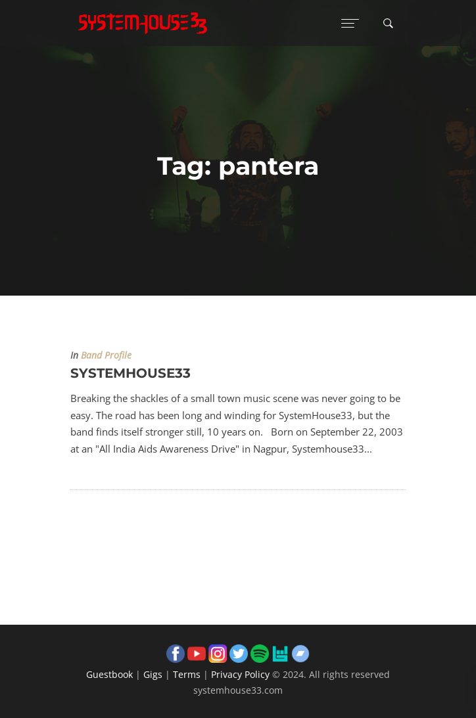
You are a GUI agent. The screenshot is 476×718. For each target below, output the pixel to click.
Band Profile (106, 355)
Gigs (152, 674)
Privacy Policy (240, 674)
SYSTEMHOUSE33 (130, 373)
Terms (187, 674)
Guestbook (109, 674)
